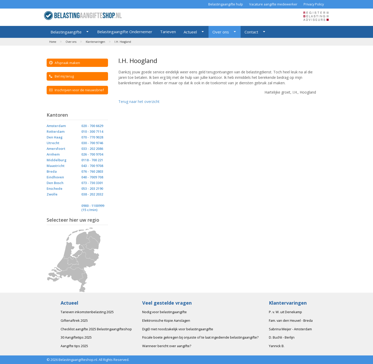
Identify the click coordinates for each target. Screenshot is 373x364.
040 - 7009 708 (92, 177)
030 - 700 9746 (92, 143)
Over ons (220, 31)
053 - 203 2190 (92, 188)
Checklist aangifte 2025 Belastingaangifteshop (96, 329)
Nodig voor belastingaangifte (164, 312)
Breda (52, 171)
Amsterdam (56, 125)
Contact (251, 31)
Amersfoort (56, 148)
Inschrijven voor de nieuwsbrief (76, 90)
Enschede (54, 188)
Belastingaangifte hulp (225, 4)
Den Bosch (55, 182)
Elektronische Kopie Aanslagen (166, 320)
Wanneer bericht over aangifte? (166, 346)
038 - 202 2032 (92, 194)
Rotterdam (55, 131)
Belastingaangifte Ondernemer (124, 31)
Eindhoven (55, 177)
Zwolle (52, 194)
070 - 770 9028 (92, 137)
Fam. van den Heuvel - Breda (291, 320)
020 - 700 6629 (92, 125)
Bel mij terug (61, 76)
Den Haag (54, 137)
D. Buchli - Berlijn (282, 337)
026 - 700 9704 (92, 154)
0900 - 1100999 (92, 205)
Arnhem (53, 154)
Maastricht (55, 165)
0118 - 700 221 (92, 160)
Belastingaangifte (66, 31)
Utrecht (53, 143)
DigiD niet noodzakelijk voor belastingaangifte (177, 329)
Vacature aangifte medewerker (273, 4)
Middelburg (56, 160)
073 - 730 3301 (92, 182)
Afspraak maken (64, 62)
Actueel (190, 31)
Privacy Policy (314, 4)
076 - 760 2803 (92, 171)
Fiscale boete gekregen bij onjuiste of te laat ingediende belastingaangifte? (200, 337)
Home (52, 42)
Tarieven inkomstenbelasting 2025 (87, 312)
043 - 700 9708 (92, 165)
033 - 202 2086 (92, 148)
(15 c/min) (89, 209)
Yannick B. (276, 346)
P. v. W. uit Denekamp (285, 312)
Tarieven (168, 31)
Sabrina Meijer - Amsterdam (290, 329)
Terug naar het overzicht (139, 101)
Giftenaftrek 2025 (74, 320)
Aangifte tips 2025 (74, 346)
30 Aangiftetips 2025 (76, 337)
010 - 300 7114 (92, 131)
